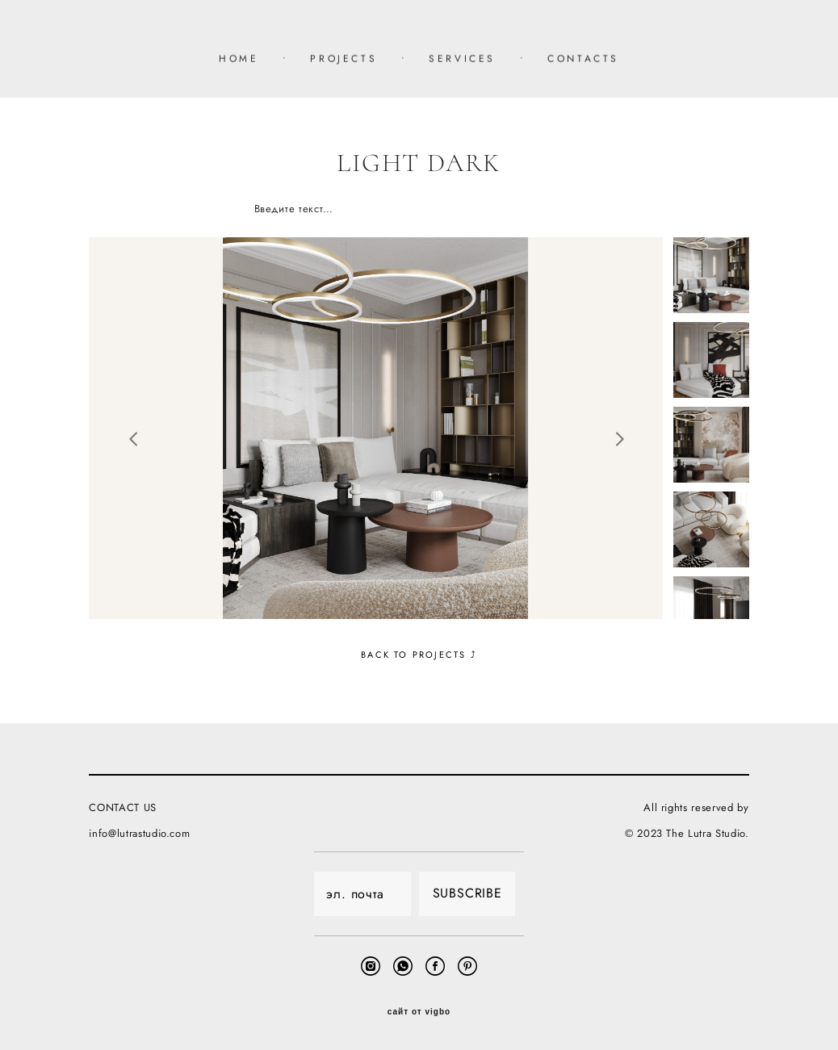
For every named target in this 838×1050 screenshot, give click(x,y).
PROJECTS (343, 58)
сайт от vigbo (419, 1012)
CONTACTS (583, 58)
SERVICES (462, 58)
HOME (238, 58)
